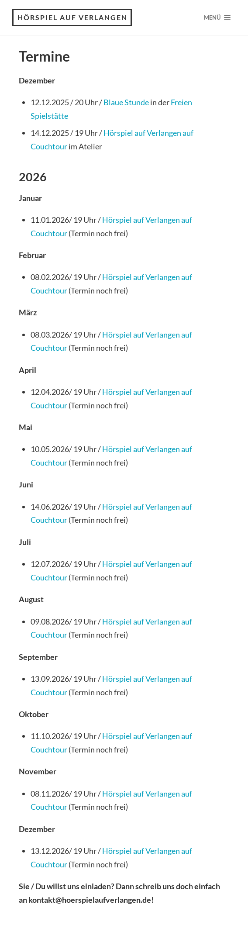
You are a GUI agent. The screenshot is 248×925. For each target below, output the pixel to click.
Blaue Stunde (126, 102)
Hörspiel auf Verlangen (72, 17)
